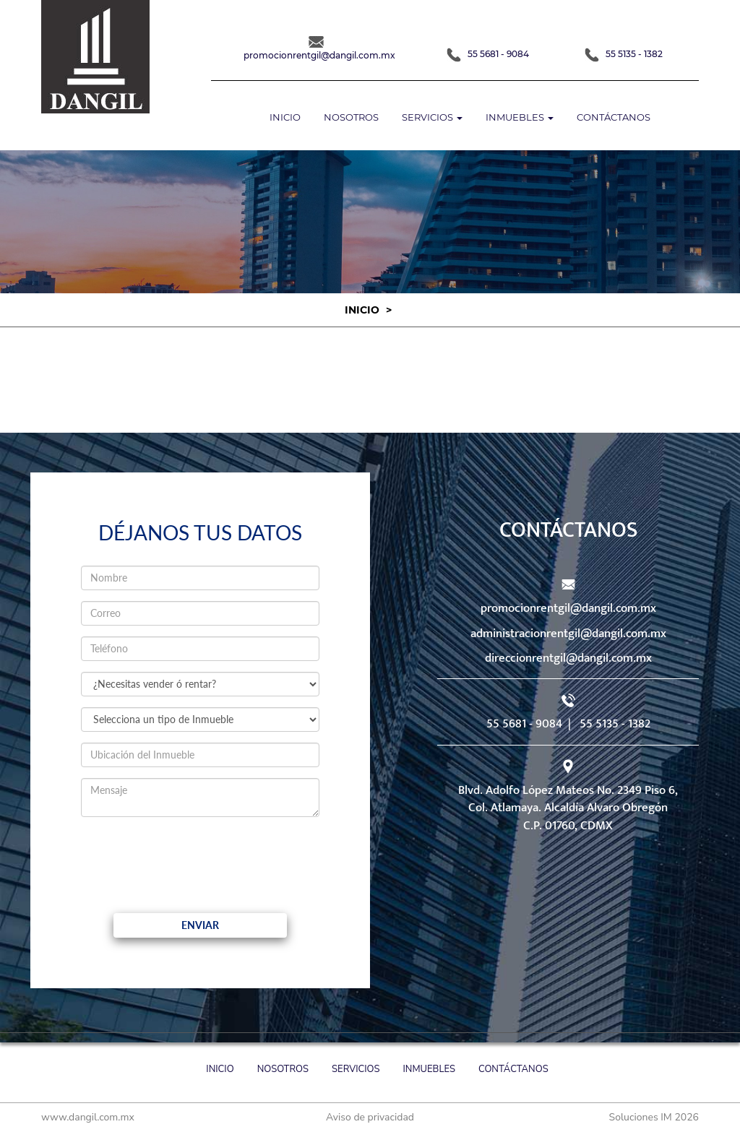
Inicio (285, 117)
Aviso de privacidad (370, 1117)
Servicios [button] (432, 117)
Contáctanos (613, 117)
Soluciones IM (640, 1117)
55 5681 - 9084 (488, 53)
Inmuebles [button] (520, 117)
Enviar (200, 925)
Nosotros (351, 117)
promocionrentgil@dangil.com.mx (568, 608)
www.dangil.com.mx (87, 1117)
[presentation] (201, 856)
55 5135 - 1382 (624, 53)
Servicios (355, 1069)
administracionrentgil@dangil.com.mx (568, 633)
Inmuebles (429, 1069)
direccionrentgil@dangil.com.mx (568, 658)
